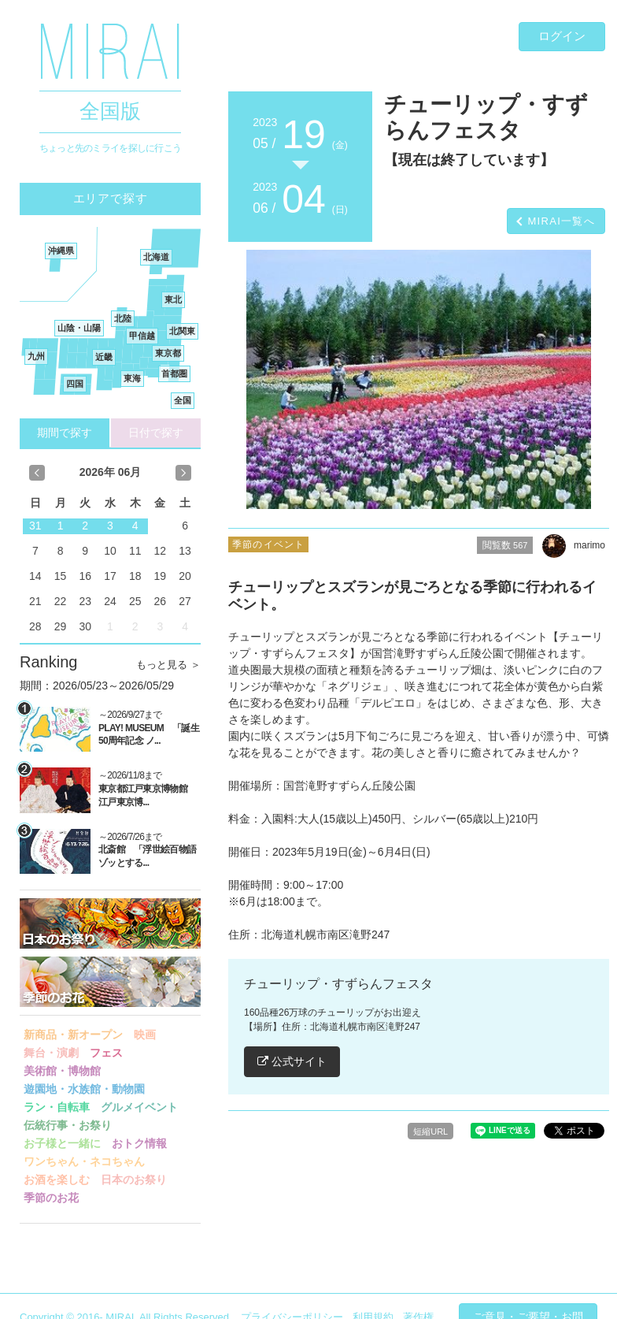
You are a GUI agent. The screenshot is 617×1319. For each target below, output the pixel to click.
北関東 (182, 331)
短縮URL (430, 1131)
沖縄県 (61, 250)
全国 (182, 400)
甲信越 (142, 335)
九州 (36, 356)
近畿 (104, 357)
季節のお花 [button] (51, 1197)
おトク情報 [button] (139, 1143)
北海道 (156, 257)
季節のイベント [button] (268, 544)
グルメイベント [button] (139, 1107)
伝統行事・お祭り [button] (68, 1125)
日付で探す (155, 432)
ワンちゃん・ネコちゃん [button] (84, 1161)
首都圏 (174, 373)
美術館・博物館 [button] (62, 1070)
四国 (74, 383)
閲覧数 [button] (505, 545)
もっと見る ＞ (168, 665)
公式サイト (292, 1061)
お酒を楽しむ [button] (57, 1179)
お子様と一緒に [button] (62, 1143)
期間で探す (64, 432)
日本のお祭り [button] (134, 1179)
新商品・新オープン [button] (73, 1034)
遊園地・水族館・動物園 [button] (84, 1089)
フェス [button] (106, 1052)
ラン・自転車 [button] (57, 1107)
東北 (173, 299)
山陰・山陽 (79, 328)
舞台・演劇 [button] (51, 1052)
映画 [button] (145, 1034)
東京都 (168, 353)
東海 (132, 378)
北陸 (122, 318)
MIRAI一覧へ (561, 221)
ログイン (562, 36)
